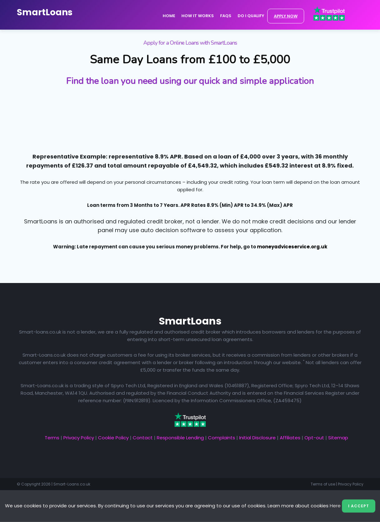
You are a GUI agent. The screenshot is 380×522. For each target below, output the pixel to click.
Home (169, 16)
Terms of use (323, 484)
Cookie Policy (113, 437)
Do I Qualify (251, 16)
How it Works (197, 16)
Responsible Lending (180, 437)
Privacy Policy (78, 437)
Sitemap (338, 437)
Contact (143, 437)
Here (335, 505)
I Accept (358, 506)
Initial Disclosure (257, 437)
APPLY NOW (286, 16)
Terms (52, 437)
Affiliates (290, 437)
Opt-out (314, 437)
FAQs (225, 16)
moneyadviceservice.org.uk (292, 246)
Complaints (221, 437)
